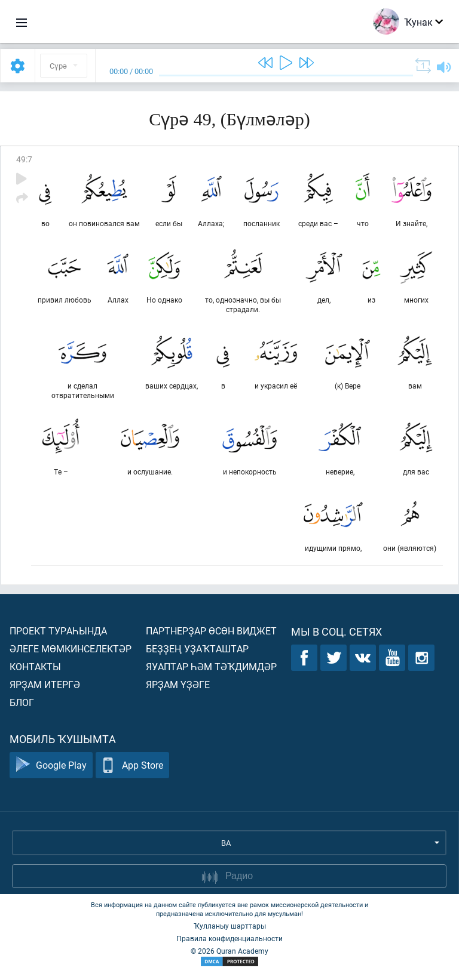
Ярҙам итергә (45, 684)
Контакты (35, 666)
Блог (22, 702)
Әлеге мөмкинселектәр (70, 648)
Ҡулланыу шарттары (230, 925)
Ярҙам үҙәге (178, 684)
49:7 (24, 159)
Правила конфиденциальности (229, 938)
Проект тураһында (58, 630)
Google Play (51, 765)
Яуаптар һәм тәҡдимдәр (211, 666)
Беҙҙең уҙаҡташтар (197, 648)
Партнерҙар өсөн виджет (211, 630)
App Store (132, 765)
